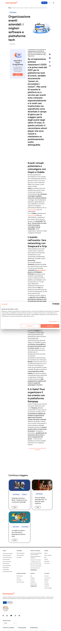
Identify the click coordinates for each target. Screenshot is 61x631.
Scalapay (32, 578)
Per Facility (19, 580)
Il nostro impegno (48, 588)
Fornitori (46, 582)
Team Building (6, 569)
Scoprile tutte (33, 569)
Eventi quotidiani (20, 555)
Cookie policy (34, 627)
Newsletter (46, 561)
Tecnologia (19, 557)
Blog (9, 7)
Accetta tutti (50, 326)
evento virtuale (32, 209)
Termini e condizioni (8, 627)
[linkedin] (49, 54)
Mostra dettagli (53, 321)
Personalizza (30, 326)
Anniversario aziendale (7, 553)
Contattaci (46, 584)
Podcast (46, 559)
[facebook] (49, 62)
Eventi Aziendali (6, 559)
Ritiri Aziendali (6, 567)
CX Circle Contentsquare (35, 565)
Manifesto (46, 580)
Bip (31, 576)
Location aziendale (7, 565)
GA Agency (32, 582)
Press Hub (46, 586)
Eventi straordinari (20, 553)
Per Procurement (20, 582)
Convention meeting (7, 557)
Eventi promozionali (7, 561)
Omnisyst (32, 580)
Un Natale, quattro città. (35, 561)
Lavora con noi (47, 578)
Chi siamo (46, 576)
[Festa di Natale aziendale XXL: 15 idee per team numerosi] (42, 495)
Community (46, 563)
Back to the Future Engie (35, 563)
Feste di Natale (6, 563)
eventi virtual (32, 215)
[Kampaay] (12, 2)
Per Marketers (20, 576)
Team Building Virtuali (7, 571)
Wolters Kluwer (33, 584)
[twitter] (49, 58)
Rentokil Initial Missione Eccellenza (35, 557)
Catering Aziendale (7, 555)
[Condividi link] (49, 65)
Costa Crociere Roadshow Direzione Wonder (36, 554)
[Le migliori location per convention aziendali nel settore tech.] (19, 527)
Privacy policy (22, 627)
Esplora (46, 553)
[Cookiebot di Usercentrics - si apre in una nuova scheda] (53, 304)
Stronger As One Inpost (35, 559)
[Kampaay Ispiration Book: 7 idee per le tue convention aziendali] (19, 495)
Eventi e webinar (47, 555)
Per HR (18, 578)
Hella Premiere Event (35, 568)
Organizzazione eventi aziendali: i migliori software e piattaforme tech (30, 7)
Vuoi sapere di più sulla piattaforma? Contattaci (37, 449)
